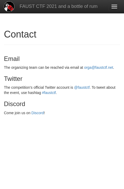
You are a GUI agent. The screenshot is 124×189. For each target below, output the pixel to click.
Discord (37, 113)
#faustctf (49, 93)
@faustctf (81, 87)
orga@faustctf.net (98, 67)
